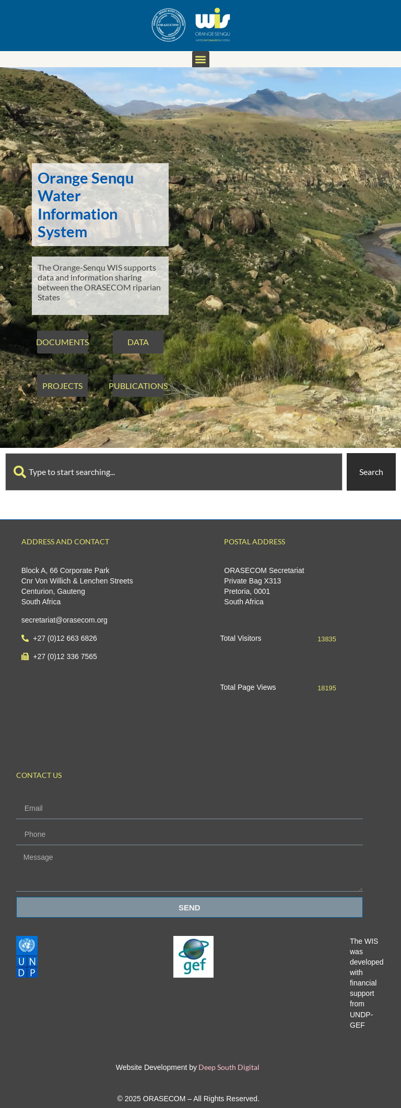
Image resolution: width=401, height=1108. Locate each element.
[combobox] (174, 472)
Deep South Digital (228, 1067)
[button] (200, 59)
